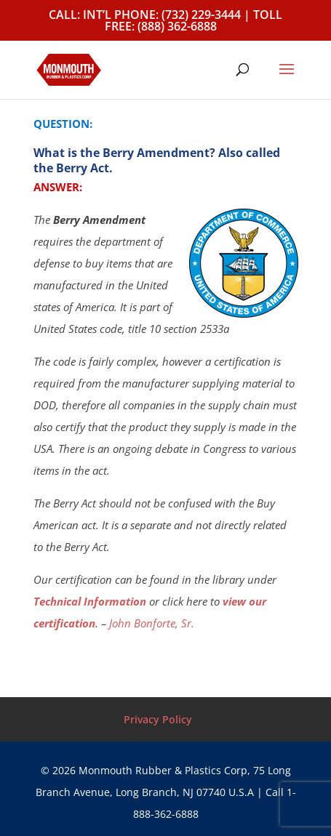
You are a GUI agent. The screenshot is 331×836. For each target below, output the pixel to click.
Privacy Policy (158, 719)
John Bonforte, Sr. (151, 623)
